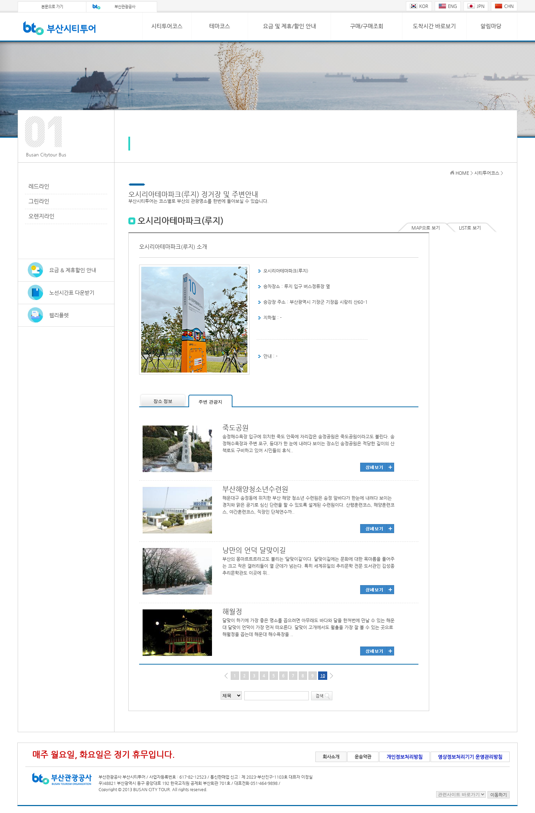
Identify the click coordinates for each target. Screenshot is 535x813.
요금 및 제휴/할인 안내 (289, 26)
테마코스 (219, 26)
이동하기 (498, 794)
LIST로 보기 (470, 227)
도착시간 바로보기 (434, 26)
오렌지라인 (41, 216)
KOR (419, 6)
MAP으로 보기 (425, 227)
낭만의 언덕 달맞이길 (254, 550)
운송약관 (363, 756)
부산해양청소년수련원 (255, 489)
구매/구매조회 (366, 26)
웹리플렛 (59, 315)
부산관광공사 (124, 7)
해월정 (232, 612)
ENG (448, 6)
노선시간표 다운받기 (71, 293)
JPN (475, 6)
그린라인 (38, 201)
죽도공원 (235, 428)
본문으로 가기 (52, 7)
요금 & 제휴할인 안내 (72, 270)
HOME (462, 173)
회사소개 (331, 756)
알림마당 (491, 26)
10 (322, 676)
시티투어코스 (166, 26)
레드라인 (38, 186)
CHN (504, 6)
